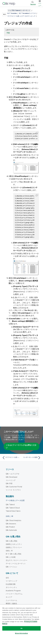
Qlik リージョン (11, 565)
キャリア (9, 596)
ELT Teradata (12, 13)
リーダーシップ (11, 579)
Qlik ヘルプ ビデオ (12, 472)
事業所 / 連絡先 (11, 602)
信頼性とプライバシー (14, 546)
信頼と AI (9, 549)
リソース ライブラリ (13, 488)
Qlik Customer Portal (14, 485)
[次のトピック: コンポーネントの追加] (31, 456)
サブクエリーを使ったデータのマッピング (21, 16)
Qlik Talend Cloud (13, 506)
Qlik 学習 (9, 482)
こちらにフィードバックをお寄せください (21, 445)
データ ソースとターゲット (16, 562)
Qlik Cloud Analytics (13, 519)
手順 (8, 33)
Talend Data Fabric (13, 510)
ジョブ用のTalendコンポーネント (19, 10)
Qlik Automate (11, 529)
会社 (7, 576)
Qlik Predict (10, 525)
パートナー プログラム (14, 592)
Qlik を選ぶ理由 (11, 540)
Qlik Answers (11, 522)
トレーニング (10, 479)
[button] (37, 132)
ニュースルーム (11, 599)
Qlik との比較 (11, 556)
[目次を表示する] (4, 10)
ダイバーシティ (11, 586)
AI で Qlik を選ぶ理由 (13, 552)
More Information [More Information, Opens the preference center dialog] (21, 633)
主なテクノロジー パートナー (16, 559)
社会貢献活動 (10, 583)
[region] (21, 620)
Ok (21, 628)
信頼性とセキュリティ (14, 543)
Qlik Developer (11, 476)
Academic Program (13, 589)
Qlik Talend (10, 503)
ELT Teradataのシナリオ (27, 13)
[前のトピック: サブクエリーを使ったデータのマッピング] (11, 456)
